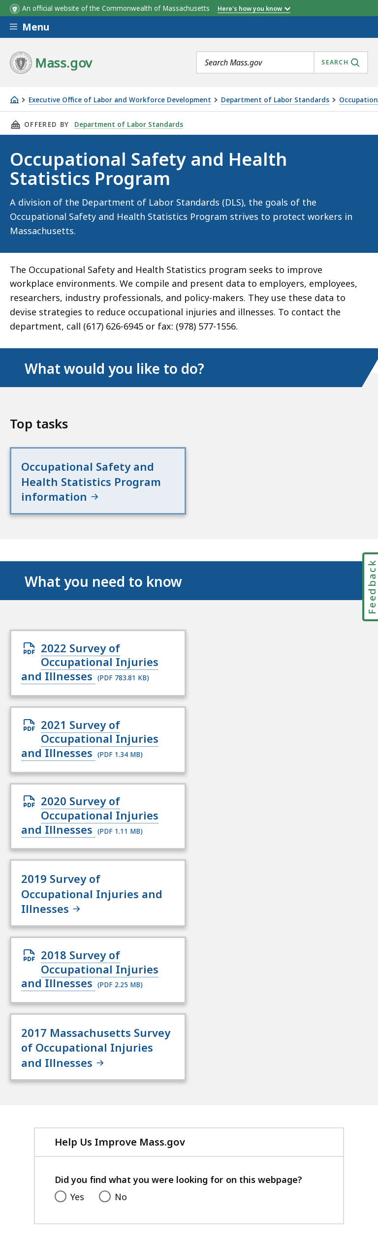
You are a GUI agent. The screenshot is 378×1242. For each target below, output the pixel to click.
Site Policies (249, 1097)
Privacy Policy (180, 1097)
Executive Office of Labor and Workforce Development (120, 100)
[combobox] (282, 62)
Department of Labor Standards (275, 100)
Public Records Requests (61, 1122)
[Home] (14, 99)
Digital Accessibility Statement (73, 1097)
